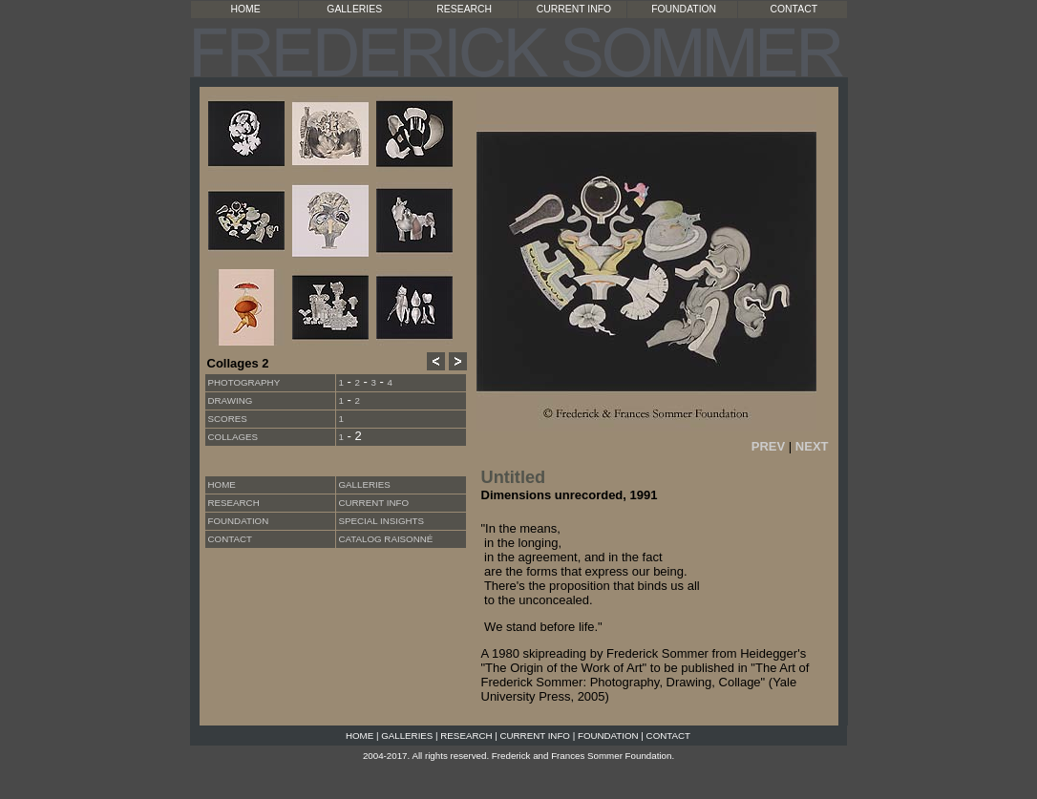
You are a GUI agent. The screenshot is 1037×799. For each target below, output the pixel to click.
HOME (246, 9)
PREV (768, 446)
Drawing (230, 400)
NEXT (812, 446)
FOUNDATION (683, 9)
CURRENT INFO (574, 9)
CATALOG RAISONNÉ (386, 539)
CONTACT (794, 9)
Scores (227, 418)
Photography (244, 382)
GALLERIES (354, 9)
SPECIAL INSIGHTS (382, 520)
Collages (233, 436)
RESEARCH (464, 9)
